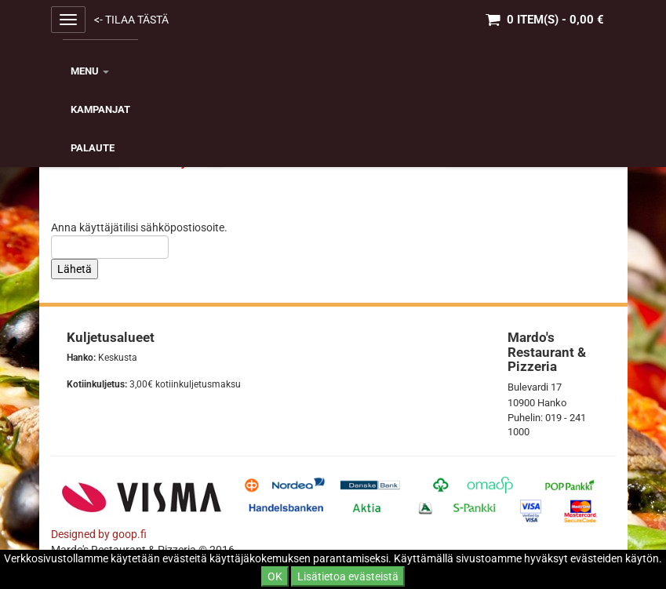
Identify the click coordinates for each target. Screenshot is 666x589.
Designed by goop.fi (99, 534)
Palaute (93, 148)
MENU (90, 71)
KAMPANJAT (100, 109)
